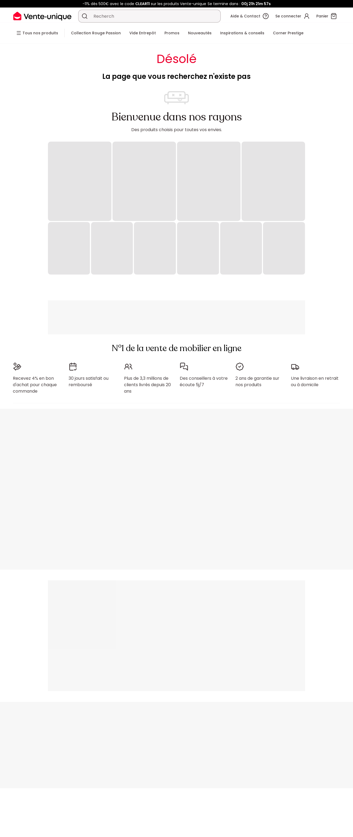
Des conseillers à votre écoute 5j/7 (204, 381)
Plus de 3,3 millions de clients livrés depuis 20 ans (147, 384)
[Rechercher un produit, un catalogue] (84, 16)
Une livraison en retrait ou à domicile (315, 381)
